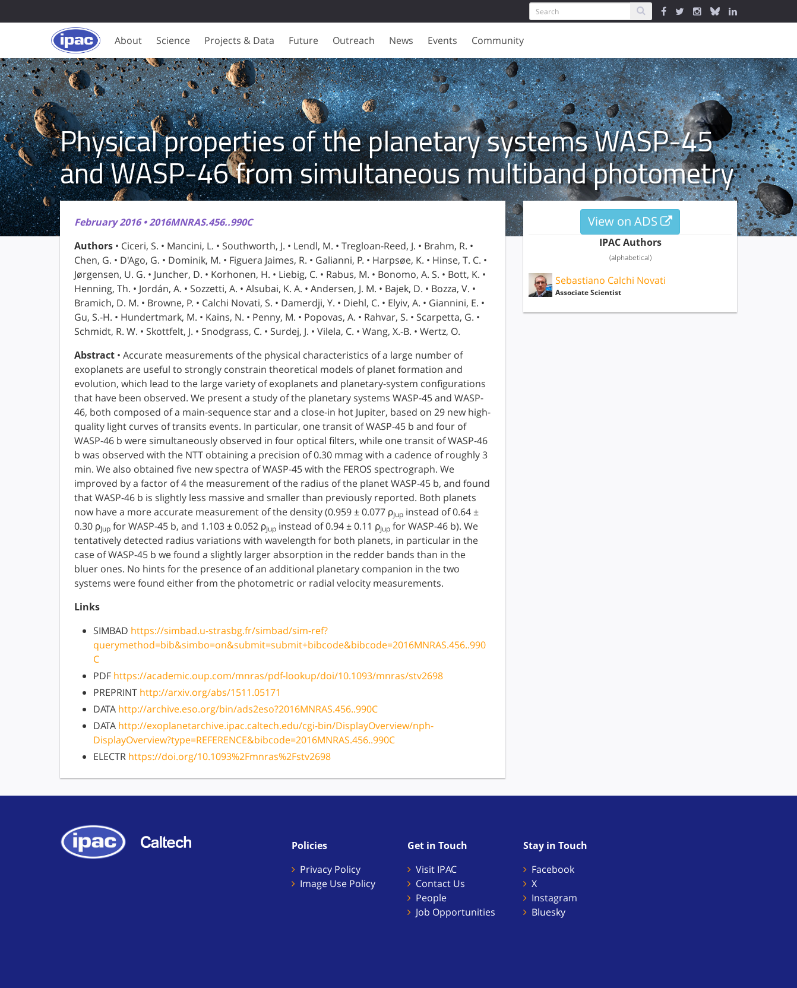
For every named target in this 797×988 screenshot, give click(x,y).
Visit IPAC (436, 869)
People (431, 897)
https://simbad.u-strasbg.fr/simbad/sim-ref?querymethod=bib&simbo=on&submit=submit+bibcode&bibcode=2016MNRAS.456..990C (289, 645)
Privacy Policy (330, 869)
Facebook (553, 869)
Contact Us (440, 883)
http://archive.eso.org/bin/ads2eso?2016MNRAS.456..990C (248, 708)
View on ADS (630, 221)
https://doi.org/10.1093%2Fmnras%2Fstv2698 (229, 756)
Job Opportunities (455, 912)
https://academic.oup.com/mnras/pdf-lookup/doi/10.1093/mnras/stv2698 (278, 675)
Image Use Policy (337, 883)
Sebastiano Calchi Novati (610, 280)
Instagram (554, 897)
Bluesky (548, 912)
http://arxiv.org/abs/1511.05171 (210, 692)
